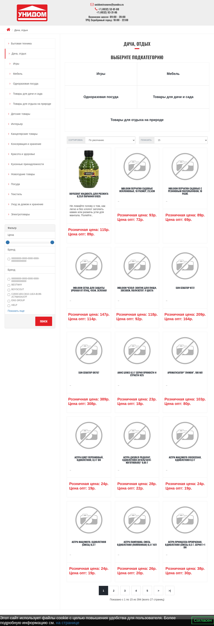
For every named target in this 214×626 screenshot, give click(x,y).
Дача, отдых (21, 30)
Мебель (17, 73)
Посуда (15, 184)
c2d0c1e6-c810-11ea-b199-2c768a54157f (25, 295)
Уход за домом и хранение (27, 204)
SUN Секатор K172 (185, 288)
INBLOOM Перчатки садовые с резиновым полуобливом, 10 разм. (185, 191)
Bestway (15, 285)
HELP (12, 305)
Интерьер (17, 123)
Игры (15, 63)
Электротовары (20, 214)
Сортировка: (76, 140)
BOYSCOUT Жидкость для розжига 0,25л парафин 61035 (88, 195)
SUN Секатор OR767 (88, 372)
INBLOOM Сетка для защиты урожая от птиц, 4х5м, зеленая (89, 289)
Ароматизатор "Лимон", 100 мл (185, 372)
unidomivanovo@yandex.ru (107, 4)
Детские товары (20, 113)
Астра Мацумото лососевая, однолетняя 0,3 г (185, 458)
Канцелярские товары (24, 133)
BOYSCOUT (16, 289)
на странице (67, 622)
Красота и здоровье (23, 154)
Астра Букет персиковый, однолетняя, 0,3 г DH (89, 458)
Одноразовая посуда (25, 83)
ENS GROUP (16, 300)
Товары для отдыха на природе (31, 103)
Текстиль (16, 194)
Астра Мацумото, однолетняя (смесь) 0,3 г (89, 543)
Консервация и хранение (26, 143)
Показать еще (16, 310)
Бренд (11, 249)
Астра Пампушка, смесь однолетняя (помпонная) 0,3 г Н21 (137, 543)
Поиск (43, 321)
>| (170, 590)
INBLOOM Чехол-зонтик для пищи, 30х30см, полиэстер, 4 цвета (137, 289)
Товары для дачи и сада (27, 93)
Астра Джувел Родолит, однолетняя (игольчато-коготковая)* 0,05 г (137, 460)
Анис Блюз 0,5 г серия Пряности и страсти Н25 (136, 374)
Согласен (203, 620)
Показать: (146, 140)
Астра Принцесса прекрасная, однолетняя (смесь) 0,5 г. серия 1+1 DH (185, 544)
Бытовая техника (21, 43)
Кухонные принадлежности (27, 164)
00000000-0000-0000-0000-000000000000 (23, 259)
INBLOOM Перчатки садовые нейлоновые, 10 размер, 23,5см (137, 190)
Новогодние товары (23, 174)
